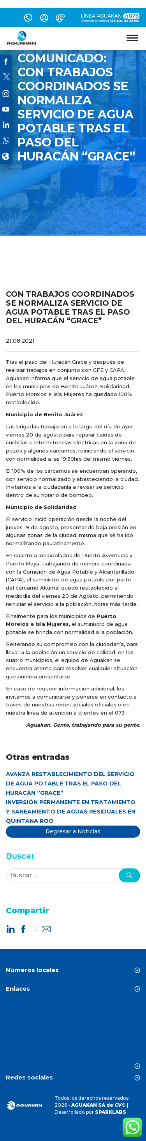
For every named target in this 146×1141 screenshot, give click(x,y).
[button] (129, 875)
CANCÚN (73, 1033)
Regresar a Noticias (73, 831)
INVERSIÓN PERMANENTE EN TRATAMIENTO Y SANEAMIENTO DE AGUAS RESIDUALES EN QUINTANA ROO (70, 811)
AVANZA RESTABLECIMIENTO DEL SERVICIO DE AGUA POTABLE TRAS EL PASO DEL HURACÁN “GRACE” (70, 783)
